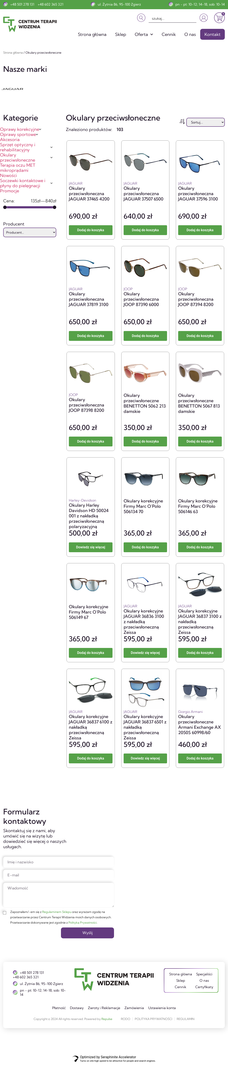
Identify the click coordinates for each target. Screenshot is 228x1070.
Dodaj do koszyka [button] (90, 230)
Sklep (120, 34)
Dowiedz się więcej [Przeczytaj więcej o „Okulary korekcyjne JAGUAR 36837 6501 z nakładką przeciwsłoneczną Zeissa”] (145, 758)
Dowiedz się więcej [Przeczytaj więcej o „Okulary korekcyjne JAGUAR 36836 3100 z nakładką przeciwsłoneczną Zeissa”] (145, 653)
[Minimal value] (29, 207)
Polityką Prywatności (82, 928)
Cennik (169, 34)
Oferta (144, 34)
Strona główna (92, 34)
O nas (190, 34)
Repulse (106, 1025)
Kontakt (212, 34)
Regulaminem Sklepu (56, 917)
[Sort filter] (205, 122)
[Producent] (29, 232)
